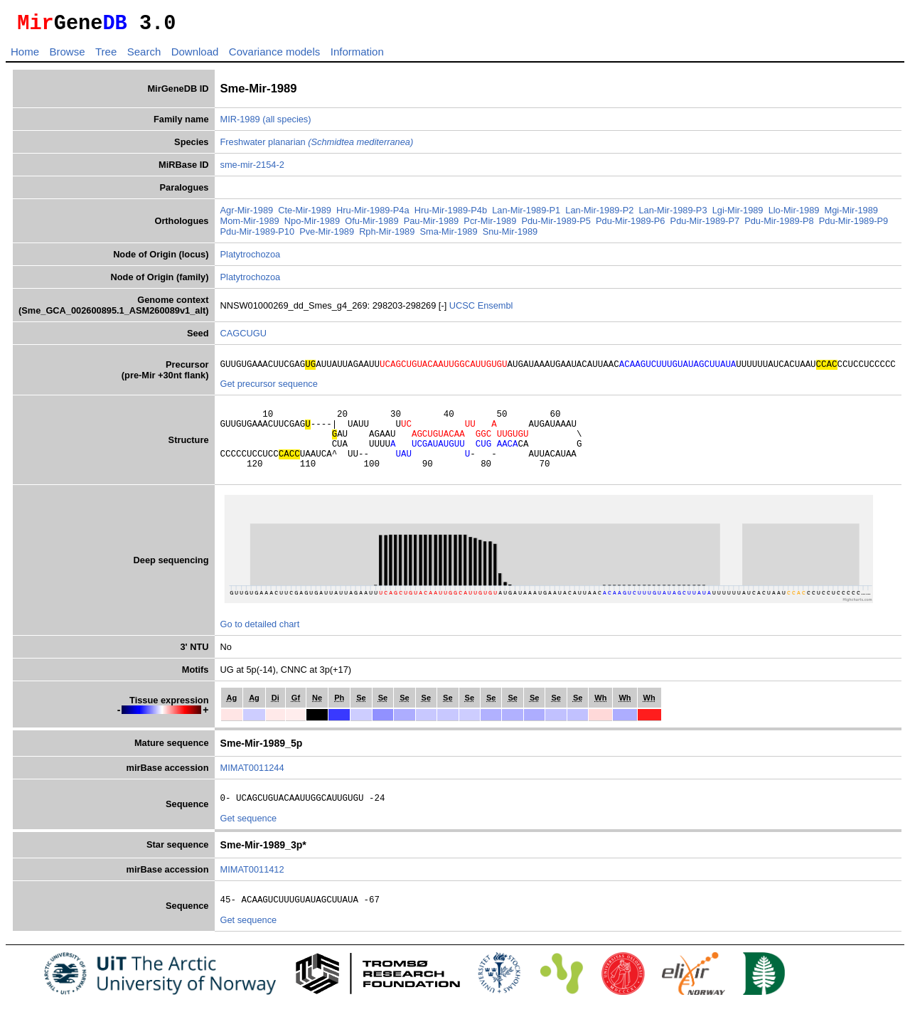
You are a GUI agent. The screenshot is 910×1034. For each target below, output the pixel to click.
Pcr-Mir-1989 (490, 225)
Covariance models (274, 56)
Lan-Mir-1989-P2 (599, 214)
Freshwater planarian (317, 146)
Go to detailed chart (260, 643)
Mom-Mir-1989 (249, 225)
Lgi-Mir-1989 (738, 214)
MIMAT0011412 (252, 890)
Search (144, 56)
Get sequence (248, 839)
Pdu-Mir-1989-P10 (257, 235)
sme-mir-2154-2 (252, 169)
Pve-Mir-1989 (326, 235)
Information (357, 56)
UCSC (463, 309)
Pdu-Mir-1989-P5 (555, 225)
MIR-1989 (240, 123)
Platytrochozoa (250, 258)
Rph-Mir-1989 (386, 235)
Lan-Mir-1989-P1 (526, 214)
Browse (67, 56)
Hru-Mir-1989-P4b (450, 214)
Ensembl (495, 309)
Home (25, 56)
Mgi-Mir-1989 (851, 214)
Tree (106, 56)
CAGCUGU (243, 337)
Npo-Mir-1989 (312, 225)
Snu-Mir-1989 (510, 235)
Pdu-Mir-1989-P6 (630, 225)
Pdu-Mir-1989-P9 (853, 225)
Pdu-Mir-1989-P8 (778, 225)
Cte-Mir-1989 (304, 214)
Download (195, 56)
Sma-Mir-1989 (448, 235)
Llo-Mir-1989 (794, 214)
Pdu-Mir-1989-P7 (704, 225)
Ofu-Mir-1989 (371, 225)
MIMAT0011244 (252, 787)
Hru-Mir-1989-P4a (372, 214)
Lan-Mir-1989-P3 (673, 214)
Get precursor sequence (269, 390)
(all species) (286, 123)
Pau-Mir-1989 (431, 225)
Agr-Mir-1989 (247, 214)
